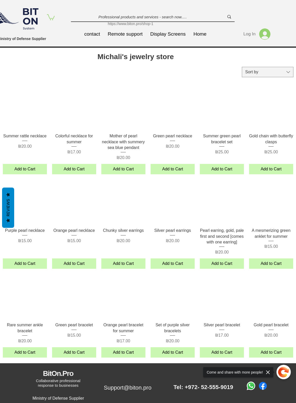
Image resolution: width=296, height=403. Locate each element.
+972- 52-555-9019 (209, 387)
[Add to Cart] (25, 169)
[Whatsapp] (251, 386)
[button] (51, 17)
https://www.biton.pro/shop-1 (130, 24)
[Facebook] (263, 386)
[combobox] (267, 72)
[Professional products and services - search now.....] (142, 17)
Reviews (8, 208)
